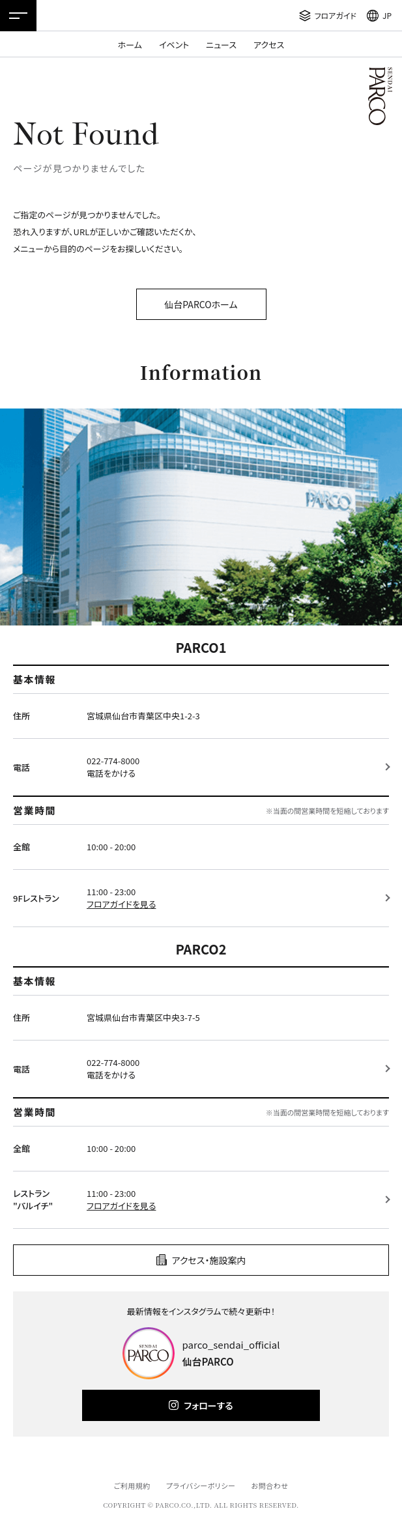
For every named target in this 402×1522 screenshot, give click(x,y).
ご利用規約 (131, 1485)
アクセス (268, 44)
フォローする (208, 1405)
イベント (174, 44)
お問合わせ (270, 1485)
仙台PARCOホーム (200, 304)
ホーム (130, 44)
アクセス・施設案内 (209, 1260)
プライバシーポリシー (201, 1485)
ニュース (221, 44)
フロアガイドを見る (121, 904)
